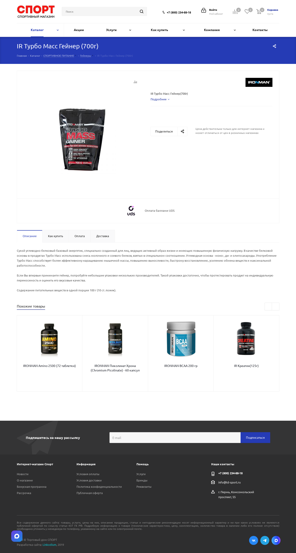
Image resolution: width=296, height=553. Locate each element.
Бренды (141, 480)
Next (275, 307)
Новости (23, 474)
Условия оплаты (88, 474)
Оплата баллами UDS (160, 210)
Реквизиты (143, 486)
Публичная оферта (90, 493)
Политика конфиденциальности (99, 486)
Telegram (264, 540)
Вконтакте (253, 540)
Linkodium (49, 544)
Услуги (141, 474)
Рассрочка (24, 493)
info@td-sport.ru (229, 482)
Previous (268, 307)
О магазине (25, 480)
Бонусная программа (31, 486)
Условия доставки (89, 480)
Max (276, 540)
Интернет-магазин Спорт (35, 464)
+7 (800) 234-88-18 (179, 12)
